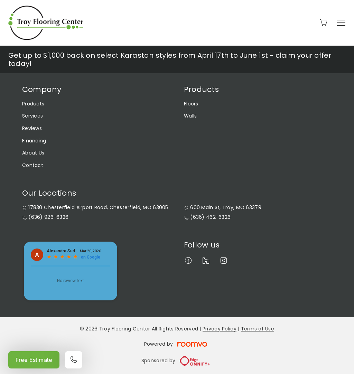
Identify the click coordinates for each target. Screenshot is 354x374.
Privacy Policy (219, 328)
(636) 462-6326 (210, 217)
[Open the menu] (341, 23)
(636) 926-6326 (48, 217)
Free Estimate (34, 359)
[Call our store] (73, 359)
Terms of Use (257, 328)
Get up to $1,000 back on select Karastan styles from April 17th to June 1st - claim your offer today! (170, 59)
